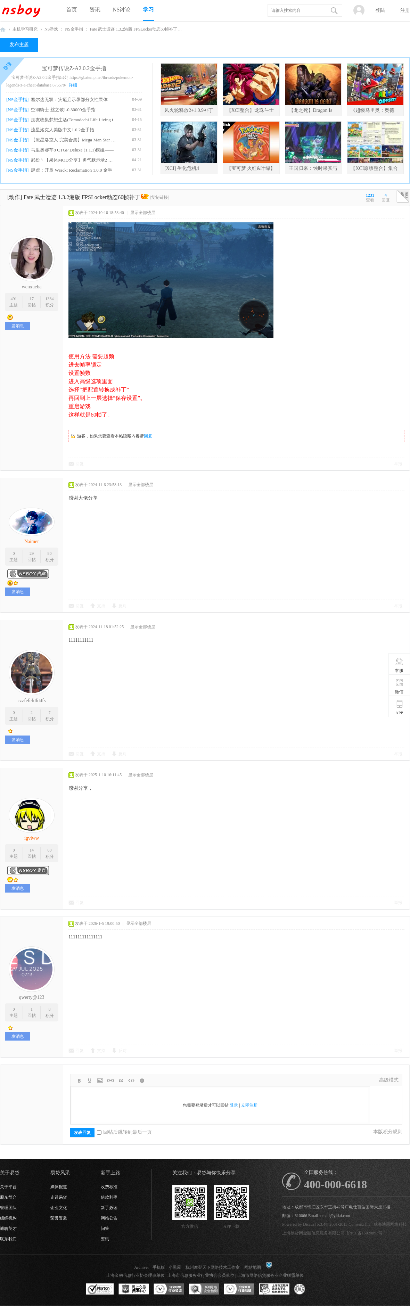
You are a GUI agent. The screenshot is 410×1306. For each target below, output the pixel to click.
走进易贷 (58, 1197)
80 (50, 553)
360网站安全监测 (204, 1289)
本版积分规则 (387, 1131)
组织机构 (8, 1218)
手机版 (159, 1267)
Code (131, 1080)
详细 (73, 85)
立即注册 (249, 1105)
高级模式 (389, 1080)
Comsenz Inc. (359, 1224)
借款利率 (109, 1197)
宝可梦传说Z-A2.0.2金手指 (74, 68)
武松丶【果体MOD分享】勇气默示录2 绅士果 (73, 160)
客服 (399, 665)
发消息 (17, 325)
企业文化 (58, 1207)
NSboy (3, 29)
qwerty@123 (31, 997)
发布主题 (19, 44)
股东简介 (8, 1197)
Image (100, 1080)
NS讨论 (122, 10)
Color (89, 1080)
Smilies (141, 1080)
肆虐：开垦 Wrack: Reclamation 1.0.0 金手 (71, 170)
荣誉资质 (58, 1218)
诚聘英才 (8, 1228)
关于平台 (8, 1186)
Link (110, 1080)
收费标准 (109, 1186)
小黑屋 (175, 1267)
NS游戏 (51, 29)
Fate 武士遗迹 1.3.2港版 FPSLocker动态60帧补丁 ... (136, 29)
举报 (398, 463)
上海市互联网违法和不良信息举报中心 (274, 1289)
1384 (50, 298)
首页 (71, 10)
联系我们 (8, 1239)
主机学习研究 (25, 29)
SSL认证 (100, 1289)
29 (32, 553)
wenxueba (32, 286)
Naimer (31, 541)
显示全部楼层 (142, 212)
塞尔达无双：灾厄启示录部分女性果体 (69, 99)
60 (50, 850)
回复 (148, 436)
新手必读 (109, 1207)
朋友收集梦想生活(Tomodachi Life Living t (72, 119)
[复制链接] (159, 197)
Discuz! (309, 1224)
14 (32, 850)
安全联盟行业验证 (169, 1289)
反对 (122, 605)
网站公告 (109, 1218)
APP (399, 707)
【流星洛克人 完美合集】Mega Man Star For (73, 139)
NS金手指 (74, 29)
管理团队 (8, 1207)
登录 (234, 1105)
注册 (405, 10)
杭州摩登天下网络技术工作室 (213, 1267)
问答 (105, 1228)
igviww (31, 838)
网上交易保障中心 (133, 1289)
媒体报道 (58, 1186)
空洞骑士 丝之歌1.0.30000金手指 (63, 109)
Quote (120, 1080)
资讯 (94, 10)
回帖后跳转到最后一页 (124, 1132)
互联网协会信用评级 (309, 1289)
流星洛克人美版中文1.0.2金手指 (62, 129)
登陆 (380, 10)
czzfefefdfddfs (32, 700)
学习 (148, 10)
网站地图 (252, 1267)
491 (13, 298)
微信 (399, 686)
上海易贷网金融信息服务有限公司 (313, 1233)
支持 (101, 605)
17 (32, 298)
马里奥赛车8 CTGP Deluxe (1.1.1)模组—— (72, 150)
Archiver (141, 1267)
